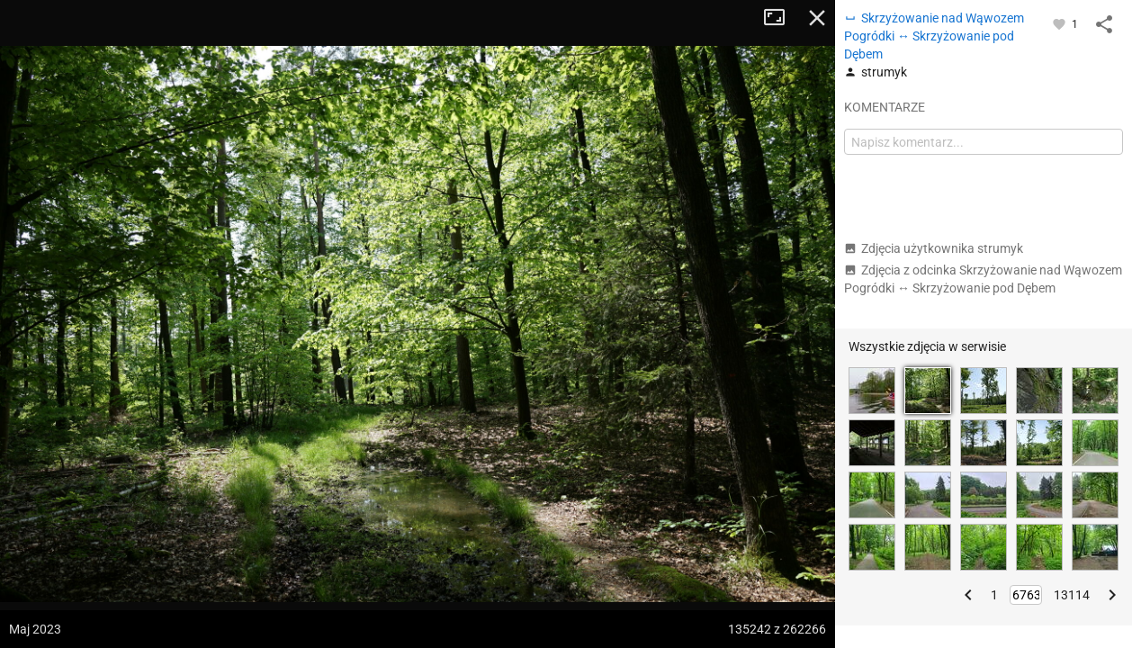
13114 (1072, 595)
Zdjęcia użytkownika (933, 248)
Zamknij (817, 18)
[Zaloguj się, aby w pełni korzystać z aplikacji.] (1060, 23)
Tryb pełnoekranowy (781, 18)
